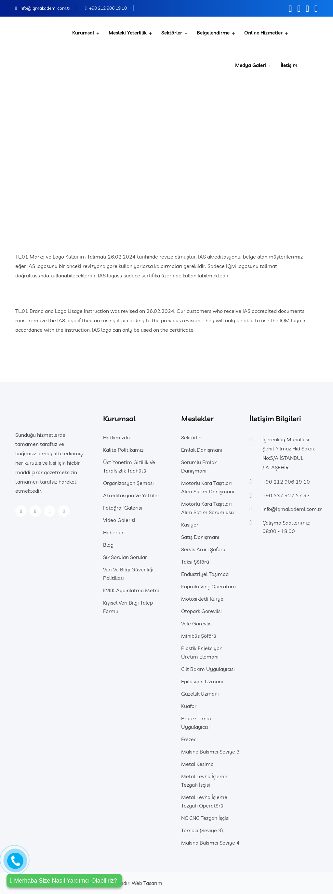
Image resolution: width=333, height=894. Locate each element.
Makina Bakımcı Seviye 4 (210, 842)
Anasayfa (119, 151)
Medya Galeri (250, 65)
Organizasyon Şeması (128, 483)
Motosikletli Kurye (202, 598)
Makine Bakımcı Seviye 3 (210, 751)
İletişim (289, 65)
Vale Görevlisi (197, 623)
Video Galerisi (119, 520)
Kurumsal (83, 33)
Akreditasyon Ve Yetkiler (131, 495)
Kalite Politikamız (123, 450)
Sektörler (171, 33)
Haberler (113, 532)
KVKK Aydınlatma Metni (131, 590)
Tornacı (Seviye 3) (202, 830)
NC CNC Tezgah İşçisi (205, 818)
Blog (108, 544)
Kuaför (188, 706)
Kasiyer (189, 524)
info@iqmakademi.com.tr (45, 8)
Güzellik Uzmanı (200, 693)
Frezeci (189, 739)
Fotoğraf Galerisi (122, 507)
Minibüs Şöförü (198, 636)
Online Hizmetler (263, 33)
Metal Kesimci (198, 764)
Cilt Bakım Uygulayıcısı (208, 669)
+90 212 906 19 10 (108, 8)
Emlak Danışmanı (201, 450)
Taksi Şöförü (195, 561)
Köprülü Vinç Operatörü (208, 586)
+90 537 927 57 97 (286, 495)
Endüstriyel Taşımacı (205, 574)
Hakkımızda (116, 437)
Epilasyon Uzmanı (202, 681)
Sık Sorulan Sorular (125, 557)
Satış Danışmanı (200, 537)
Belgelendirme (213, 33)
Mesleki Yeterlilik (128, 33)
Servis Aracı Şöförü (203, 549)
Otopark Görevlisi (201, 611)
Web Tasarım (147, 883)
